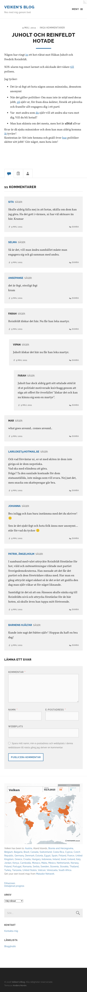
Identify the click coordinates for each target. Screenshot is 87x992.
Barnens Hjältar (20, 625)
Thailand (74, 866)
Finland (62, 855)
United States (30, 870)
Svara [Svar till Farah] (75, 329)
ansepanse (15, 277)
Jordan (7, 862)
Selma (12, 242)
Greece (18, 859)
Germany (19, 855)
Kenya (16, 862)
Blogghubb (10, 946)
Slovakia (64, 866)
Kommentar (17, 672)
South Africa (65, 870)
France (70, 855)
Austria (28, 848)
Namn (13, 709)
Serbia (36, 866)
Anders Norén (19, 985)
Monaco (36, 862)
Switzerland (46, 852)
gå (18, 102)
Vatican (42, 870)
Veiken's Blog (19, 7)
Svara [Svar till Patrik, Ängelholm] (75, 609)
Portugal (17, 866)
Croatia (27, 859)
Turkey (7, 870)
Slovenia (54, 866)
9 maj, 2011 (29, 27)
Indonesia (47, 859)
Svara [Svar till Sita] (75, 227)
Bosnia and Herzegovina (60, 848)
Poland (8, 866)
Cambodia (25, 862)
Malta (44, 862)
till (72, 67)
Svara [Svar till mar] (75, 436)
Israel (63, 859)
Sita (11, 201)
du (37, 113)
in (26, 55)
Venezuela (52, 870)
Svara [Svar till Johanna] (75, 538)
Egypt (47, 855)
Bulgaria (18, 852)
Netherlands (63, 862)
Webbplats (15, 726)
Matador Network (45, 873)
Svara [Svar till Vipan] (75, 360)
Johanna (14, 506)
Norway (75, 862)
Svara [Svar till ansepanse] (75, 298)
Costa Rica (58, 852)
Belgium (8, 852)
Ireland (56, 859)
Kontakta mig (11, 931)
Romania (27, 866)
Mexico (52, 862)
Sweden (45, 866)
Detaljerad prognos (14, 886)
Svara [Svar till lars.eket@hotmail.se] (75, 490)
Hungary (36, 859)
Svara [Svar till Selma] (75, 262)
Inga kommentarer (52, 27)
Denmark (29, 855)
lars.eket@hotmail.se (23, 451)
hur (64, 138)
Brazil (26, 852)
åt (5, 134)
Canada (34, 852)
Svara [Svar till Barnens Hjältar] (75, 645)
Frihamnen (9, 883)
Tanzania (16, 870)
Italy (78, 859)
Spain (55, 855)
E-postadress (55, 709)
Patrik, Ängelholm (21, 553)
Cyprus (69, 852)
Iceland (71, 859)
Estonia (39, 855)
